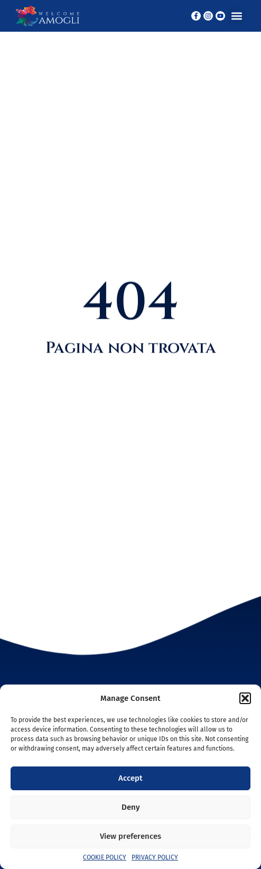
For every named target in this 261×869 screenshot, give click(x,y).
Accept (130, 778)
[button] (245, 698)
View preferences (130, 836)
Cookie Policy (104, 857)
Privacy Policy (155, 857)
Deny (131, 807)
